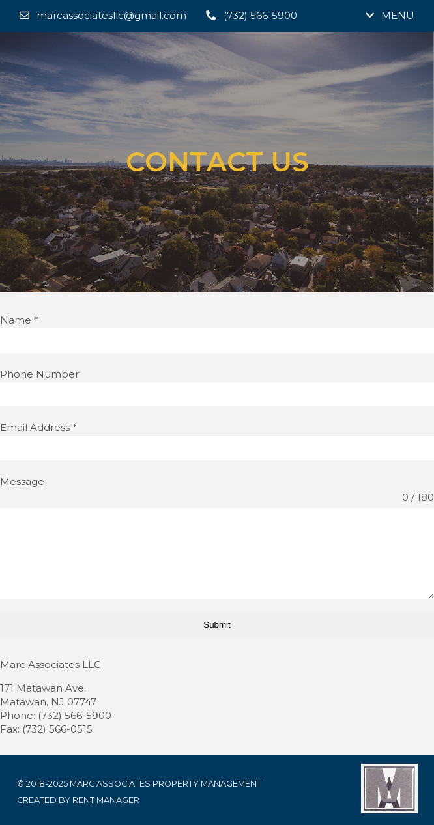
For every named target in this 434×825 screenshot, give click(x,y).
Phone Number (39, 374)
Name (19, 320)
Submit (216, 625)
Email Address (38, 427)
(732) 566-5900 (251, 15)
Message (22, 481)
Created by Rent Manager (78, 800)
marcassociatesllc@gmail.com (103, 15)
